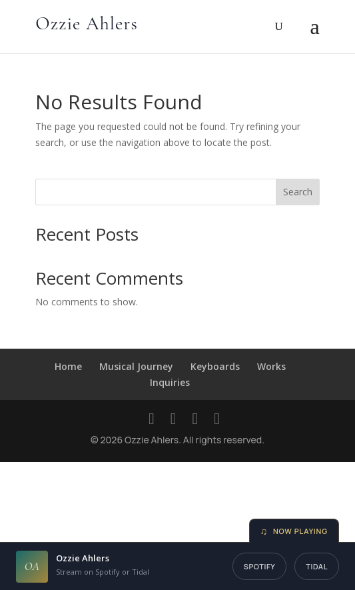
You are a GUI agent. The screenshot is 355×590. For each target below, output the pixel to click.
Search (297, 191)
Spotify (260, 566)
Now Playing (294, 531)
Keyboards (215, 366)
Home (68, 366)
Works (271, 366)
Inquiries (170, 382)
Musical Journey (136, 366)
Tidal (317, 566)
